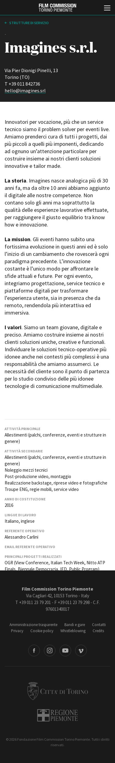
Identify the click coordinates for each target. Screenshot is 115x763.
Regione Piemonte (57, 715)
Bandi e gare (74, 624)
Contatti (99, 624)
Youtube (65, 650)
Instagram (50, 650)
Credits (98, 630)
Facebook (34, 650)
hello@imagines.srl (25, 90)
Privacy (17, 630)
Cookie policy (41, 630)
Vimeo (81, 650)
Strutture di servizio (29, 22)
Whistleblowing (73, 630)
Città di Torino (57, 691)
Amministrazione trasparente (33, 624)
